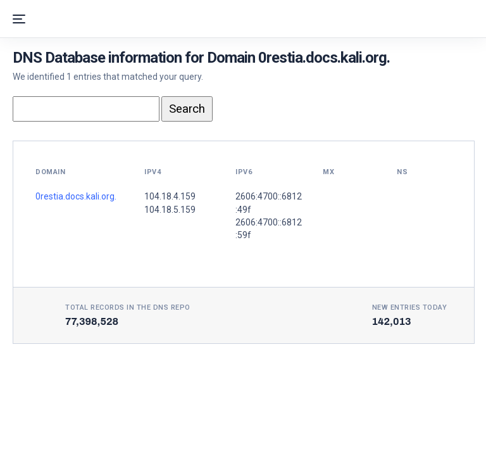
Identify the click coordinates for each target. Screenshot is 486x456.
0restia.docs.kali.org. (75, 196)
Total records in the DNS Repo (127, 307)
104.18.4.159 (170, 196)
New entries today (409, 307)
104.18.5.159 (170, 210)
